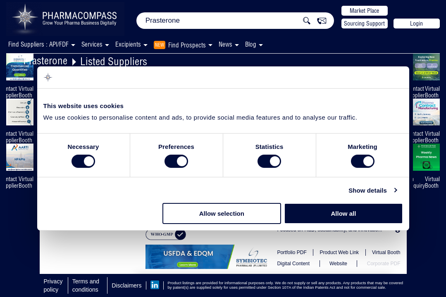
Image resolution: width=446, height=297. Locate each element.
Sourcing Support (364, 23)
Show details (367, 190)
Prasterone (45, 60)
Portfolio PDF (291, 252)
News (225, 44)
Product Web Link (339, 252)
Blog (250, 44)
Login (416, 23)
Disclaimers (126, 285)
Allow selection (221, 213)
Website (338, 263)
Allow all (343, 213)
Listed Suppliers (113, 61)
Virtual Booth (26, 92)
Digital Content (293, 263)
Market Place (364, 10)
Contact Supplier (415, 92)
